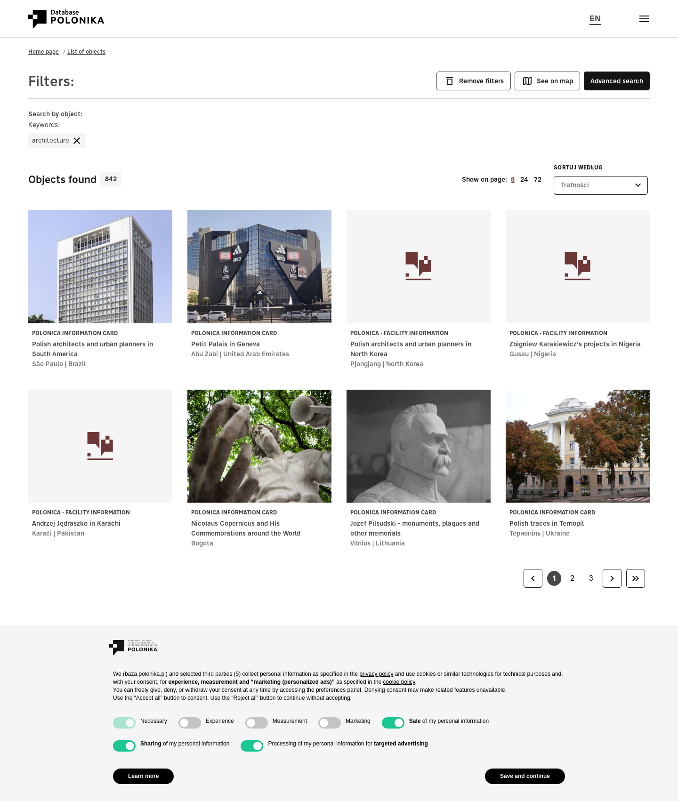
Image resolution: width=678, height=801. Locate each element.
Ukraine (558, 533)
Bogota (202, 543)
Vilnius (360, 543)
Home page (43, 51)
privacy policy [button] (376, 674)
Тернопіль (525, 533)
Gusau (519, 354)
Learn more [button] (143, 776)
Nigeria (545, 354)
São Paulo (47, 364)
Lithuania (390, 543)
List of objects (86, 51)
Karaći (42, 533)
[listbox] (601, 185)
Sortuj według (578, 167)
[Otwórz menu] (644, 19)
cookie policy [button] (399, 682)
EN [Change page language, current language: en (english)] (595, 18)
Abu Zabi (204, 354)
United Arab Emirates (256, 354)
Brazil (77, 364)
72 (537, 179)
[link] (533, 578)
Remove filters (474, 81)
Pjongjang (365, 364)
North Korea (404, 364)
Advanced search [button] (616, 81)
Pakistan (70, 533)
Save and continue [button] (525, 776)
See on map (547, 81)
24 (524, 179)
